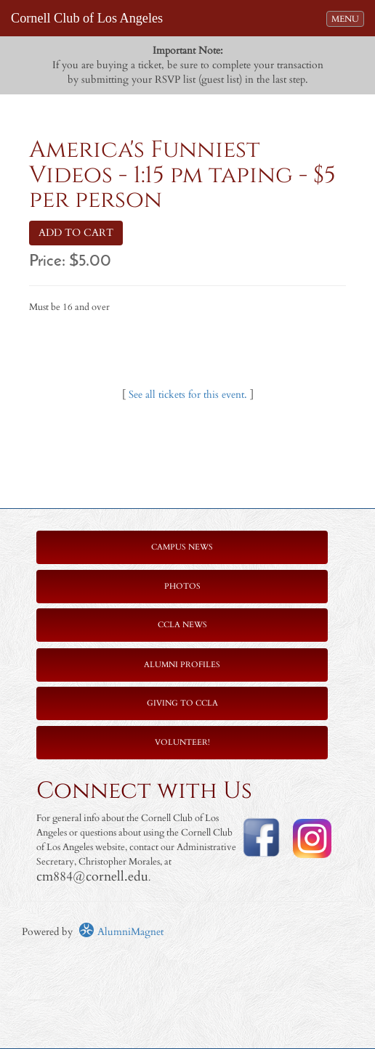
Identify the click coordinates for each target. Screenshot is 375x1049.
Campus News (182, 547)
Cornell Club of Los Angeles (87, 18)
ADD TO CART (76, 233)
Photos (182, 586)
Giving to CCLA (182, 703)
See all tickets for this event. (188, 394)
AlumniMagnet (121, 932)
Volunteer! (182, 742)
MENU (347, 18)
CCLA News (182, 624)
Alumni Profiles (182, 664)
